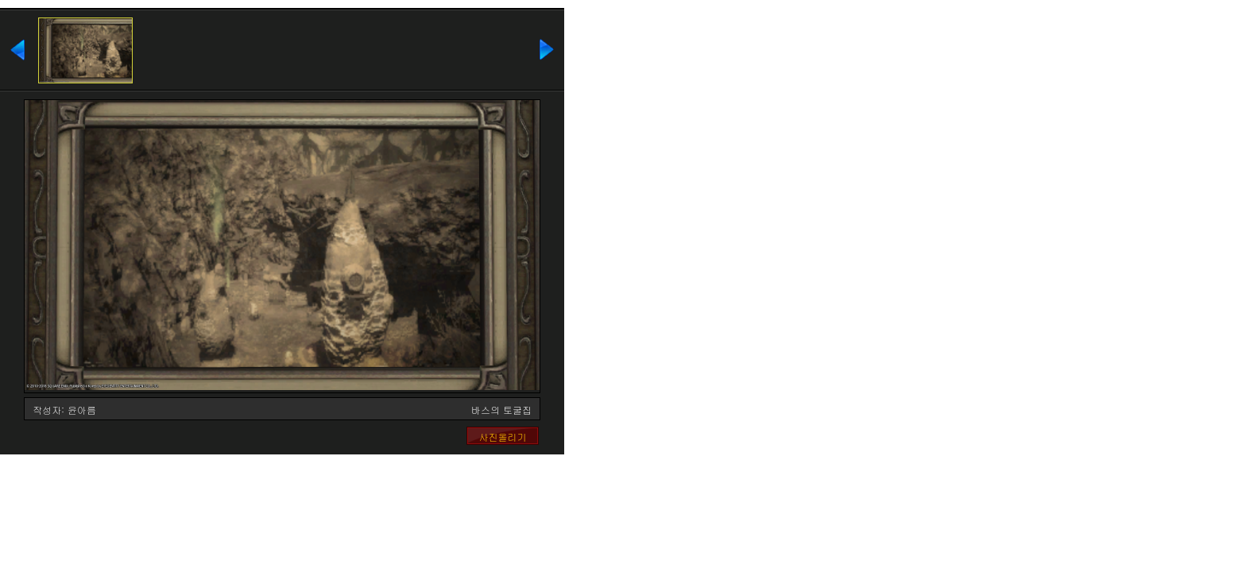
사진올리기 (503, 436)
